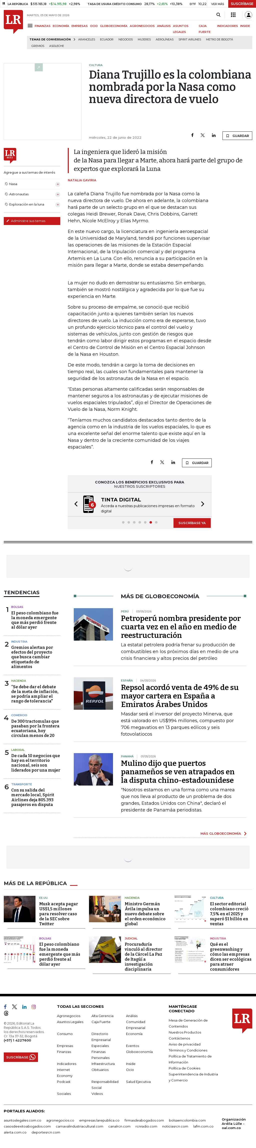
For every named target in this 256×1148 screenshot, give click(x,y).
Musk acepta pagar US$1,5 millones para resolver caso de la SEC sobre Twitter (58, 914)
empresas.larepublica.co (99, 1120)
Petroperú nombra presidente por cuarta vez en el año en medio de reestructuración (181, 627)
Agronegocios (68, 1016)
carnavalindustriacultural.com (79, 1126)
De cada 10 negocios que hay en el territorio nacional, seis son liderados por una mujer (35, 763)
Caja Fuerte (101, 1022)
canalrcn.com (119, 1126)
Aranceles (86, 39)
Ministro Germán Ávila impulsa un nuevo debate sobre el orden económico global (145, 914)
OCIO (94, 26)
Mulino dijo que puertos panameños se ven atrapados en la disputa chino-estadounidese (178, 772)
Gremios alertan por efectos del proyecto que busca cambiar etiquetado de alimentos (32, 657)
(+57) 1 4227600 (17, 1040)
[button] (74, 504)
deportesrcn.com (46, 1132)
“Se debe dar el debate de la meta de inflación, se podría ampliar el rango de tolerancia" (34, 694)
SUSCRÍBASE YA (192, 523)
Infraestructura (103, 1064)
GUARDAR (237, 136)
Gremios (38, 46)
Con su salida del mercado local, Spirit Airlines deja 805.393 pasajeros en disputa (32, 797)
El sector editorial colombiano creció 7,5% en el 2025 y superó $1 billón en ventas (229, 914)
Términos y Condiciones (188, 1050)
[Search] (218, 14)
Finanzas (64, 1052)
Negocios (125, 39)
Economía (134, 1034)
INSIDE (245, 26)
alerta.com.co (15, 1132)
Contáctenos (179, 1038)
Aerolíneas (165, 39)
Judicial (131, 938)
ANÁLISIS (164, 26)
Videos (97, 1094)
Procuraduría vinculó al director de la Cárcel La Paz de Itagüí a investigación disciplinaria (143, 957)
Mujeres (144, 39)
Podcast (63, 1082)
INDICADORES (227, 26)
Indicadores (66, 1064)
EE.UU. (43, 898)
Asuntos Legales (70, 1022)
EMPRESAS (80, 26)
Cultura (217, 898)
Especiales (100, 1046)
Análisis (132, 1016)
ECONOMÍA (61, 26)
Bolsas (17, 607)
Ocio (130, 1070)
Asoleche (56, 46)
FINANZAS (42, 26)
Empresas (65, 1046)
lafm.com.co (203, 1126)
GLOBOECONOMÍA (114, 26)
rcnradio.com (146, 1126)
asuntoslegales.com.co (22, 1120)
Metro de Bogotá (219, 39)
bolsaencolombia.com (187, 1120)
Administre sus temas (25, 221)
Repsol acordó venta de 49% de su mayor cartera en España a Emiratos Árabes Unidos (180, 696)
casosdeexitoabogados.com (27, 1126)
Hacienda (18, 681)
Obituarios (100, 1070)
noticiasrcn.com (175, 1126)
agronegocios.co (60, 1120)
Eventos (132, 1046)
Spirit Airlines (189, 39)
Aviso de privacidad (184, 1044)
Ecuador (107, 39)
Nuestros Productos (185, 1032)
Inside (131, 1064)
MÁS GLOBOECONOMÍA (220, 833)
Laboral (18, 750)
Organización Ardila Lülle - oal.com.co (234, 1123)
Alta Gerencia (103, 1016)
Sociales (64, 1094)
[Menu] (31, 25)
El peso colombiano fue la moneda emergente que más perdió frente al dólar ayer (34, 620)
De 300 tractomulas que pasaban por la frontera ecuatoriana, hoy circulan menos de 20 (35, 728)
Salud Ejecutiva (138, 1082)
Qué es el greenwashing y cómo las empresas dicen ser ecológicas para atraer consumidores (231, 957)
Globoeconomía (139, 1052)
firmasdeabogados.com (144, 1120)
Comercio (19, 715)
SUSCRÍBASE (242, 3)
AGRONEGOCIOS (142, 26)
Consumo (65, 1034)
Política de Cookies (184, 1068)
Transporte (21, 784)
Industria (19, 641)
